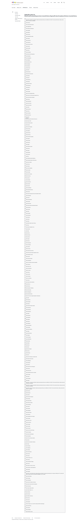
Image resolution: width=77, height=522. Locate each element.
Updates (55, 2)
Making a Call (19, 7)
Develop (47, 2)
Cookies (32, 519)
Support (59, 2)
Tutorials (30, 7)
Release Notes (35, 7)
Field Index (16, 13)
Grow (51, 2)
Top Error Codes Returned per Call (18, 19)
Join (44, 2)
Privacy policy (29, 519)
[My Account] (62, 2)
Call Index (16, 12)
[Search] (64, 2)
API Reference (25, 7)
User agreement (25, 519)
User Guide (13, 7)
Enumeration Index (17, 15)
